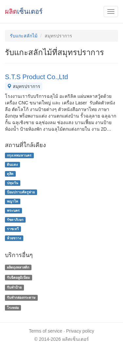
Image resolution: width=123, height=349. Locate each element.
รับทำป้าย (14, 288)
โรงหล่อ (13, 308)
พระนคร (13, 210)
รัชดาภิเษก (15, 220)
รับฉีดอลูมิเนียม (18, 277)
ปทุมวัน (12, 183)
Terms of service (45, 331)
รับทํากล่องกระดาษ (21, 297)
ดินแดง (12, 164)
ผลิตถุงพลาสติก (18, 267)
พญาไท (12, 201)
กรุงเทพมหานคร (19, 155)
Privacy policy (80, 331)
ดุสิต (10, 174)
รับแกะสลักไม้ (23, 35)
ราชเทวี (13, 229)
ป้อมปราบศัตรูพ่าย (21, 192)
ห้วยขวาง (14, 238)
